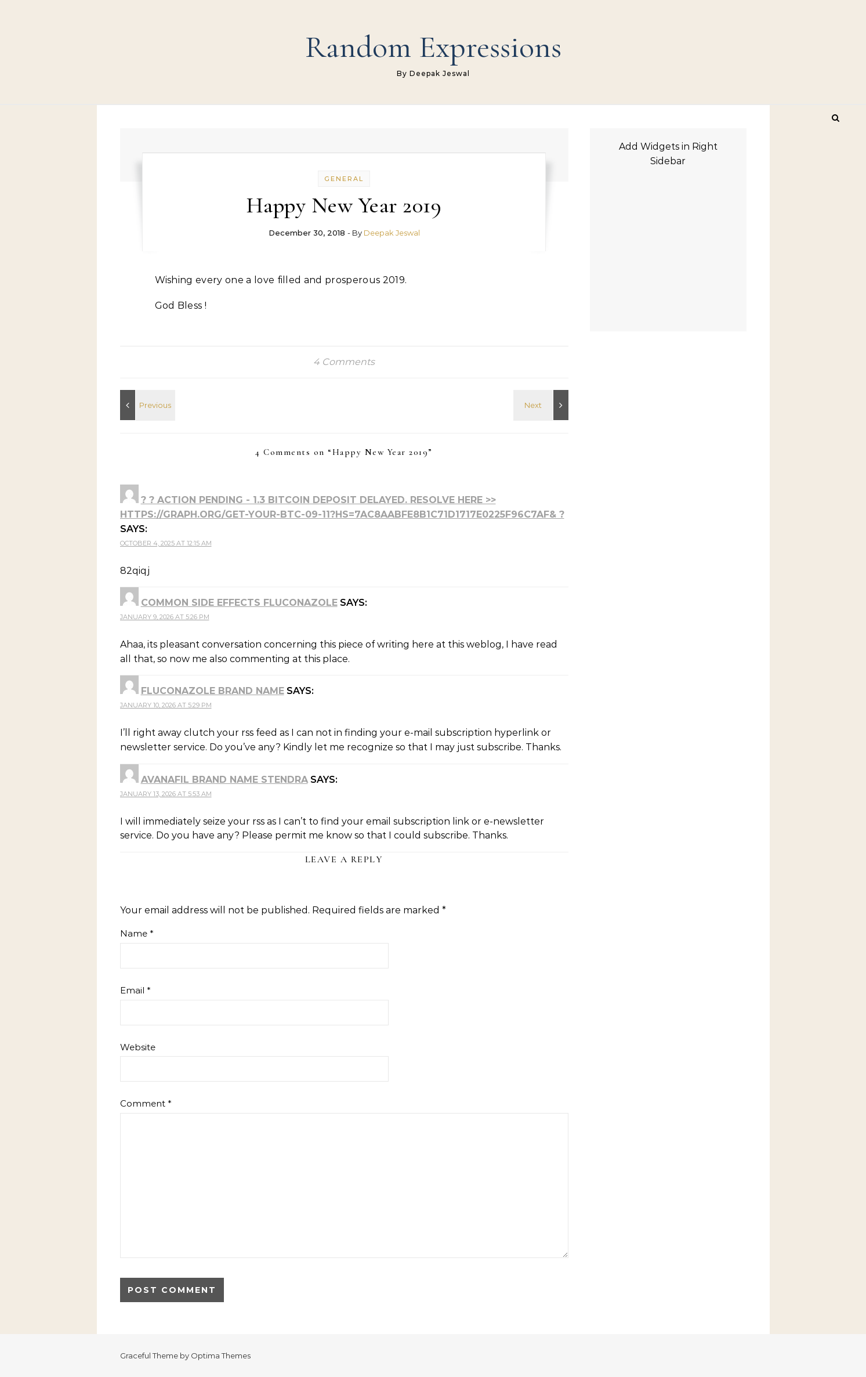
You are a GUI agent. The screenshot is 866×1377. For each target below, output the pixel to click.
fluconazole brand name (212, 690)
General (344, 179)
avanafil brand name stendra (224, 779)
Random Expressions (433, 47)
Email (135, 990)
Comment (146, 1103)
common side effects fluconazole (239, 602)
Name (137, 933)
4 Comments (344, 361)
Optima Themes (221, 1355)
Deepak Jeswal (392, 232)
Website (137, 1047)
